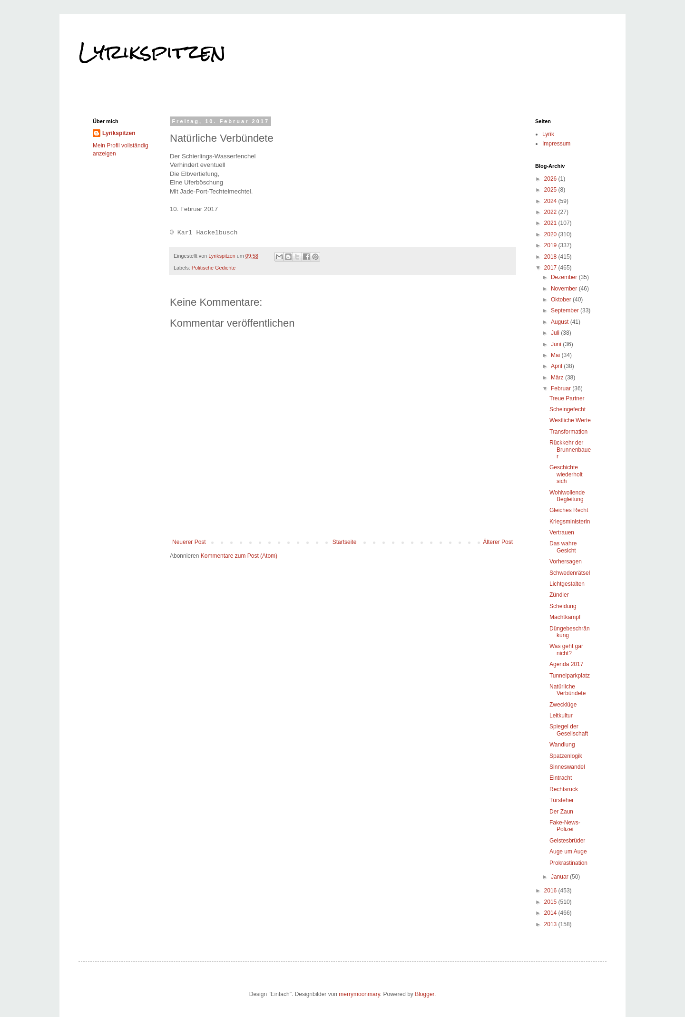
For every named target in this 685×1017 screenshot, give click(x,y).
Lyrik (548, 134)
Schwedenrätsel (569, 573)
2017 (551, 267)
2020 (551, 234)
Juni (557, 344)
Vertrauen (561, 532)
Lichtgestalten (567, 584)
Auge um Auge (568, 851)
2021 (551, 223)
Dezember (565, 277)
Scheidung (563, 606)
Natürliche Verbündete (567, 690)
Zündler (559, 594)
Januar (560, 876)
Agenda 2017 (566, 664)
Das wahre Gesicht (563, 546)
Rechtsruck (563, 789)
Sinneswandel (567, 767)
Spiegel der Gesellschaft (568, 729)
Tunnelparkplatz (569, 675)
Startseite (345, 542)
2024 (551, 201)
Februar (561, 388)
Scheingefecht (567, 409)
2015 (551, 902)
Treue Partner (567, 398)
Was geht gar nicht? (566, 649)
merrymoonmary (359, 994)
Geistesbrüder (567, 840)
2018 (551, 256)
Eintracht (560, 778)
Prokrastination (568, 863)
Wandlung (562, 744)
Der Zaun (561, 811)
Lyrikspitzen (152, 51)
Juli (556, 332)
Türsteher (561, 800)
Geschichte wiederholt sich (566, 474)
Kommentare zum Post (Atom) (239, 555)
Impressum (556, 143)
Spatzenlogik (565, 756)
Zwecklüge (563, 704)
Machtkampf (564, 617)
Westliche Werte (570, 420)
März (558, 377)
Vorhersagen (565, 561)
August (560, 322)
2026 (551, 178)
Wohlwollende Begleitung (567, 496)
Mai (556, 355)
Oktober (562, 299)
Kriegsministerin (569, 521)
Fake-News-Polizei (564, 826)
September (565, 310)
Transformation (568, 431)
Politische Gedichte (213, 268)
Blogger (424, 994)
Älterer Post (498, 542)
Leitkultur (561, 715)
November (565, 288)
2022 (551, 212)
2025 (551, 189)
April (557, 366)
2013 (551, 924)
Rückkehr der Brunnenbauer (570, 449)
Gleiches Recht (568, 510)
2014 (551, 913)
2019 (551, 245)
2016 (551, 890)
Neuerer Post (189, 542)
